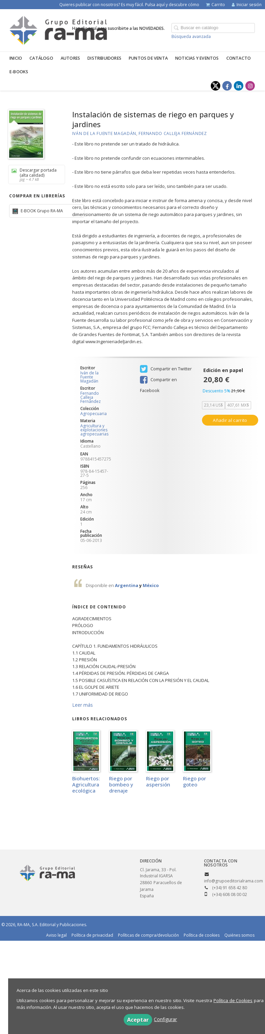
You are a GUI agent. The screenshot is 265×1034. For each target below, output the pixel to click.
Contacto (238, 58)
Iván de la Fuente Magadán (104, 133)
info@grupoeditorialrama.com (233, 881)
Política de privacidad (92, 935)
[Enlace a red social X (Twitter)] (215, 86)
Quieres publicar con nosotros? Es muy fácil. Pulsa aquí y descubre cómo (129, 4)
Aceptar (138, 1019)
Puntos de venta (148, 58)
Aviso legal (56, 935)
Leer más (82, 705)
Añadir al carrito (230, 420)
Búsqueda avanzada (191, 36)
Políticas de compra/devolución (148, 935)
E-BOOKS (18, 72)
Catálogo (41, 58)
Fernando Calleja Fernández (173, 133)
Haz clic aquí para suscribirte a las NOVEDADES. (118, 28)
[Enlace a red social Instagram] (250, 86)
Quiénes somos (239, 935)
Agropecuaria (93, 414)
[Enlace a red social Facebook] (227, 86)
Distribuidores (104, 58)
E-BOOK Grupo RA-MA (41, 211)
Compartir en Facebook (158, 380)
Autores (70, 58)
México (151, 585)
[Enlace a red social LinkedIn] (238, 86)
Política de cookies (202, 935)
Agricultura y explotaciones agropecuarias (94, 430)
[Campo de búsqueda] (213, 28)
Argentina (127, 585)
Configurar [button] (165, 1019)
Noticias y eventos (197, 58)
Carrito (215, 4)
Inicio (15, 58)
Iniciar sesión (247, 4)
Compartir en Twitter (166, 369)
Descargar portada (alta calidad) (34, 174)
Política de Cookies (233, 1000)
